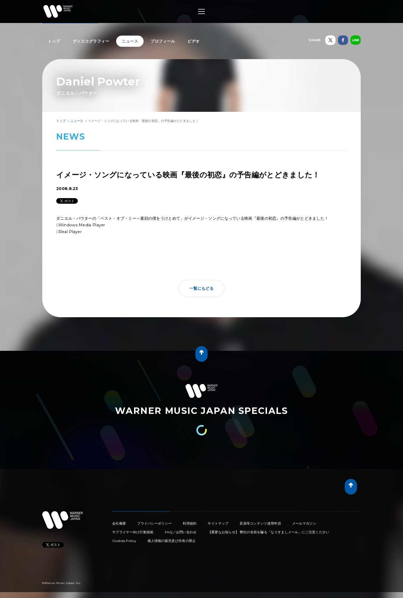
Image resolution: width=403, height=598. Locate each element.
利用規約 (189, 523)
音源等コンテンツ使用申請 (260, 523)
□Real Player (69, 231)
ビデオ (194, 41)
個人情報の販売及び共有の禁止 (171, 541)
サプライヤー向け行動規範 (133, 532)
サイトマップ (218, 523)
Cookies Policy (124, 541)
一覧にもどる (201, 288)
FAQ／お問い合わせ (181, 532)
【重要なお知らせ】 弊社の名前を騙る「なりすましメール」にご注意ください (268, 532)
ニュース (130, 41)
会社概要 (119, 523)
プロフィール (163, 41)
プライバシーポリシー (154, 523)
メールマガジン (304, 523)
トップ (54, 41)
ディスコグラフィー (91, 41)
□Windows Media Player (80, 225)
